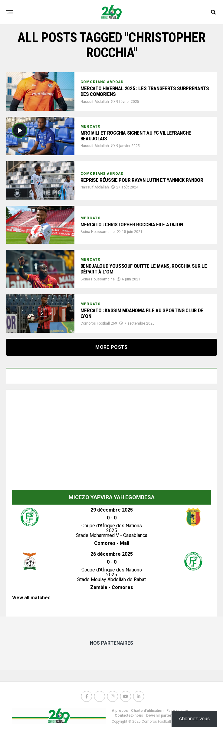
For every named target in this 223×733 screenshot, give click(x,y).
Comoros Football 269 (98, 324)
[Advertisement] (111, 441)
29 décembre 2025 (111, 510)
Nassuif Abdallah (94, 102)
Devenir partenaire (162, 715)
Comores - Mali (111, 543)
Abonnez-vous (194, 718)
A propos (120, 710)
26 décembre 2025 (111, 554)
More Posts (111, 347)
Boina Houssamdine (97, 232)
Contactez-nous (129, 715)
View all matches (31, 597)
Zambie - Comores (111, 587)
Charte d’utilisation (147, 710)
